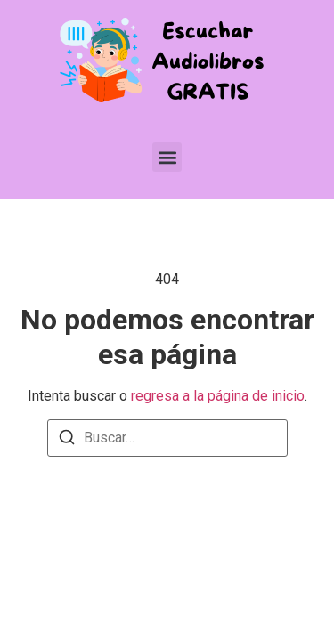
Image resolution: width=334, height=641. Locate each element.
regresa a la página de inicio (218, 395)
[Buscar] (67, 440)
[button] (167, 157)
